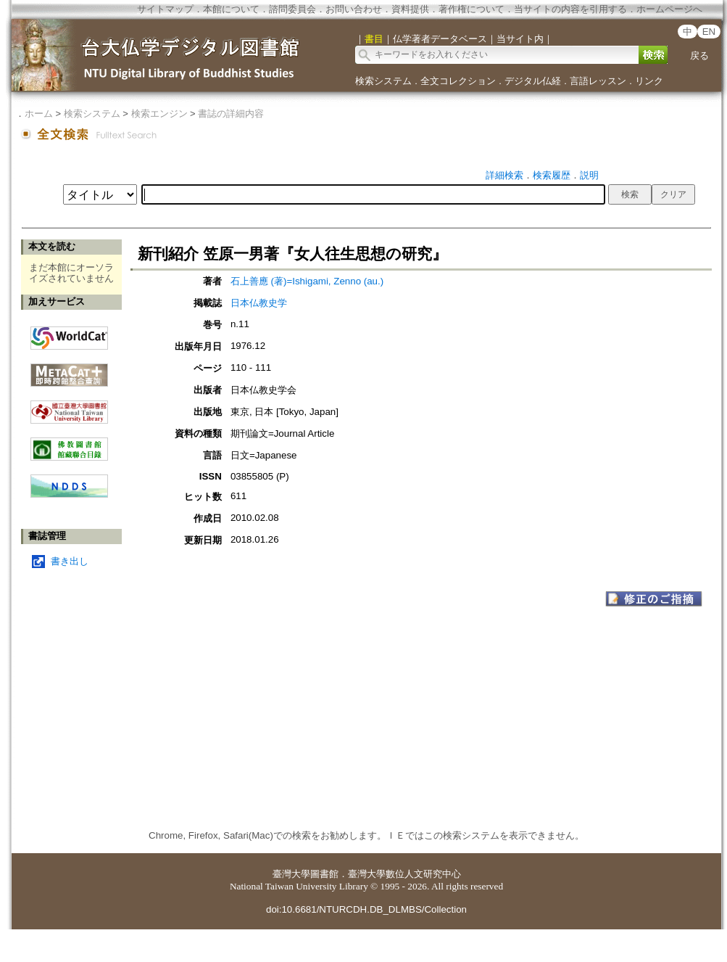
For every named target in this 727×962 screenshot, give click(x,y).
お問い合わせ (353, 9)
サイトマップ (165, 9)
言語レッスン (598, 80)
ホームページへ (669, 9)
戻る (699, 55)
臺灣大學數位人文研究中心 (404, 873)
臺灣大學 (291, 873)
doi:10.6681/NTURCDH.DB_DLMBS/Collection (366, 909)
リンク (649, 80)
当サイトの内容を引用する (570, 9)
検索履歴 (551, 175)
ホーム (39, 113)
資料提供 (410, 9)
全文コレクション (458, 80)
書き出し (69, 561)
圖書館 (324, 873)
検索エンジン (159, 113)
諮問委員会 (292, 9)
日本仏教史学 (258, 302)
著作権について (471, 9)
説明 (589, 175)
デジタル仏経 (532, 80)
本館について (231, 9)
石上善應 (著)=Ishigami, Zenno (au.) (306, 281)
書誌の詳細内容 (231, 113)
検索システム (383, 80)
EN (709, 31)
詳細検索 (504, 175)
